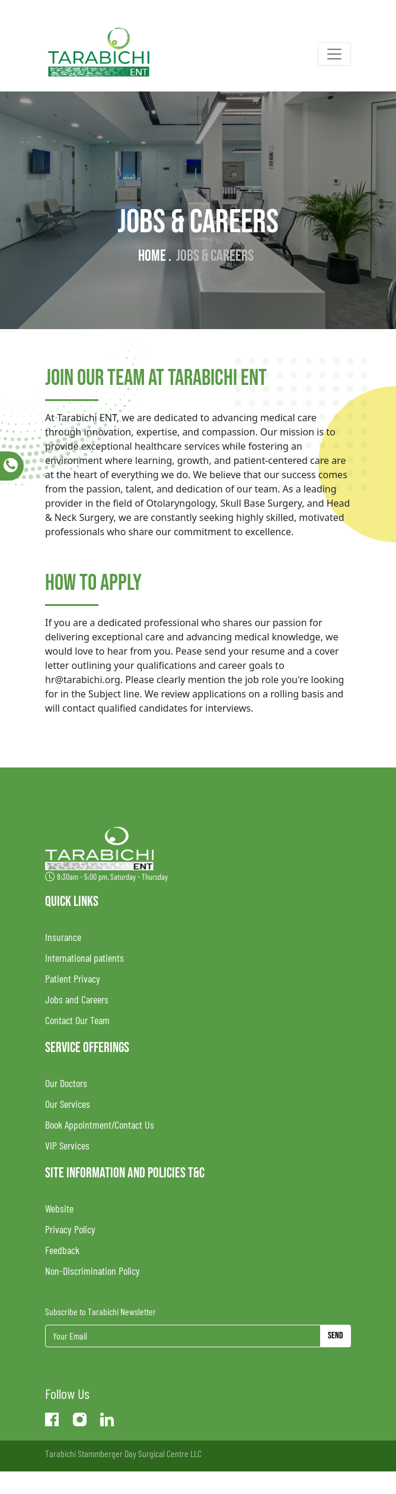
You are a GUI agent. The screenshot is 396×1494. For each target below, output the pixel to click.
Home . (154, 256)
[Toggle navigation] (334, 54)
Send (335, 1335)
